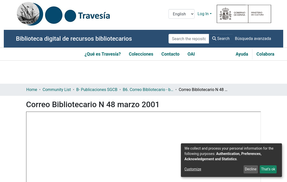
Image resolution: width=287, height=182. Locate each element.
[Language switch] (182, 14)
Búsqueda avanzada (253, 38)
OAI (191, 54)
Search (221, 38)
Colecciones (141, 54)
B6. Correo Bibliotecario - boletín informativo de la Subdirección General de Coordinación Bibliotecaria (148, 89)
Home (31, 89)
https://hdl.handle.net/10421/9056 (57, 160)
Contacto (170, 54)
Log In (203, 13)
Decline (250, 169)
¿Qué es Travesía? (103, 54)
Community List (56, 89)
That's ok (268, 169)
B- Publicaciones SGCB (96, 89)
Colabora (265, 54)
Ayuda (242, 54)
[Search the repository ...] (189, 38)
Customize (192, 169)
